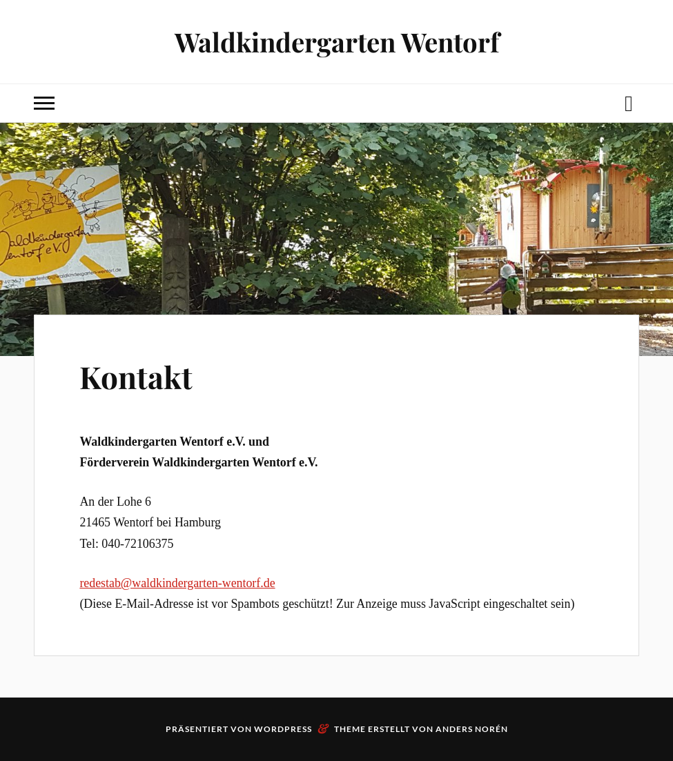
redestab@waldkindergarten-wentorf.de (177, 583)
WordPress (283, 729)
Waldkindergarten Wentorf (337, 41)
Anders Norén (472, 729)
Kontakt (136, 376)
